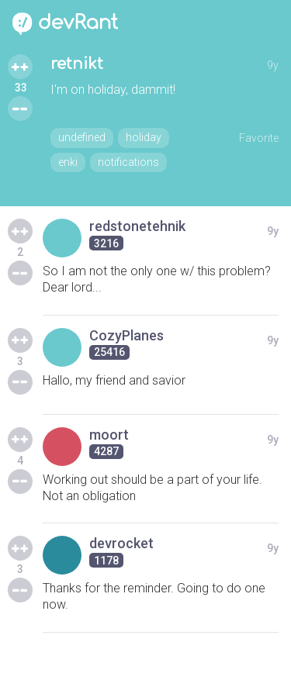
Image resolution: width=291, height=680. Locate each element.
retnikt (76, 64)
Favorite (259, 138)
